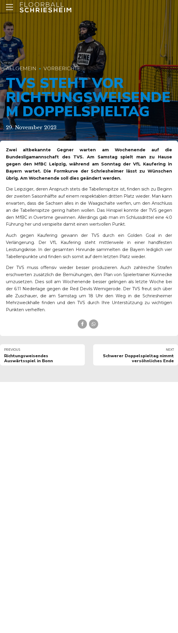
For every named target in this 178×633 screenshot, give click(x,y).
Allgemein (21, 68)
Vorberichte (61, 68)
